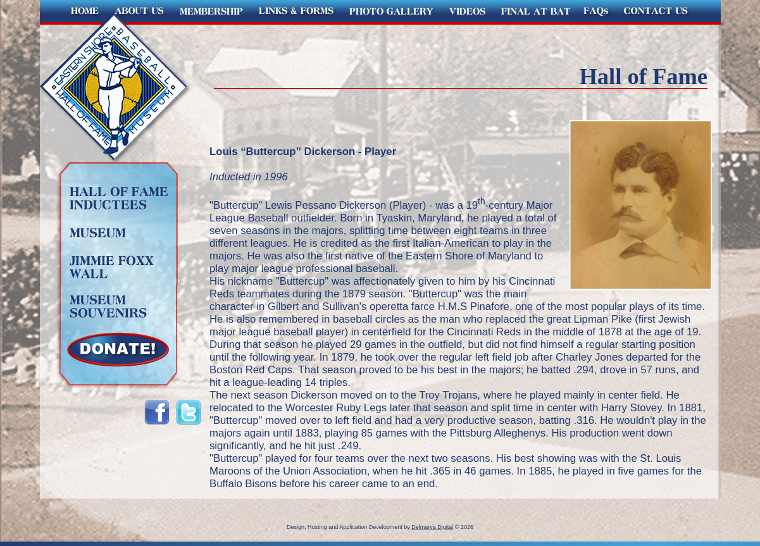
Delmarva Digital (432, 527)
